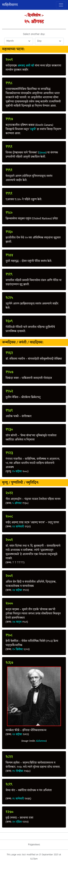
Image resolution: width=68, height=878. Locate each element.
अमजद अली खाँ (26, 65)
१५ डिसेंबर (17, 649)
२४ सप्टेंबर (17, 590)
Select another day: (34, 34)
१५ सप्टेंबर (17, 471)
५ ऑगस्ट (17, 503)
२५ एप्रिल (17, 822)
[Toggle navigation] (61, 4)
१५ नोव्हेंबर (17, 771)
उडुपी (32, 129)
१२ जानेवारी (18, 526)
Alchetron (41, 741)
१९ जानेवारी (18, 798)
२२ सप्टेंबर (17, 734)
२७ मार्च (17, 622)
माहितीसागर (10, 5)
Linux (42, 152)
